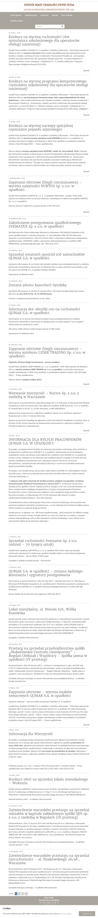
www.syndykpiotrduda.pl (68, 264)
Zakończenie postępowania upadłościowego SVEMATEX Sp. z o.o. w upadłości (45, 224)
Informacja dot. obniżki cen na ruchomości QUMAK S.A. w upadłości (44, 311)
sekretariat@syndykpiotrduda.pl (22, 498)
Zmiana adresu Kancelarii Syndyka (37, 285)
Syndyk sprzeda (31, 15)
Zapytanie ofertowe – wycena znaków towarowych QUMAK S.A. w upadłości (40, 694)
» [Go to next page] (26, 894)
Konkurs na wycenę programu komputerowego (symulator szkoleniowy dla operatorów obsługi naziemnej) (48, 85)
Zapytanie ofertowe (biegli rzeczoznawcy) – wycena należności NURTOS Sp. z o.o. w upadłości (45, 186)
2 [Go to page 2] (19, 894)
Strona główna (15, 15)
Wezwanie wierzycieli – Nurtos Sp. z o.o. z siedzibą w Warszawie (44, 395)
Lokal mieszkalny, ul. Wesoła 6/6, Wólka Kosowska (42, 611)
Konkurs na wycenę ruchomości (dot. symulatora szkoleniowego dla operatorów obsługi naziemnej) (44, 40)
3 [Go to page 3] (22, 894)
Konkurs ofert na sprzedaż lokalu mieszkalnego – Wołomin (48, 781)
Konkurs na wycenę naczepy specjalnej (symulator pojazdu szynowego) (41, 127)
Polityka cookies (16, 21)
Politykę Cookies (65, 914)
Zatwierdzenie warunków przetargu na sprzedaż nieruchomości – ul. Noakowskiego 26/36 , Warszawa (49, 859)
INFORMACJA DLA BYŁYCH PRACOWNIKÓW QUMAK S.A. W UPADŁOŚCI (45, 441)
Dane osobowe (66, 15)
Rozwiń (86, 70)
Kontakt (55, 15)
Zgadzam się (87, 914)
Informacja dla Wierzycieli (31, 734)
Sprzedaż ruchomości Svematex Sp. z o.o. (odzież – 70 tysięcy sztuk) (43, 543)
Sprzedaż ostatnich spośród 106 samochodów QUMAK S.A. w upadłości (47, 256)
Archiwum (44, 15)
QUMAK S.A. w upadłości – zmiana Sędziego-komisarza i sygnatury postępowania (46, 573)
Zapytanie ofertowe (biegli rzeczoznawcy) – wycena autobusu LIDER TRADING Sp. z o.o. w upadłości (47, 352)
